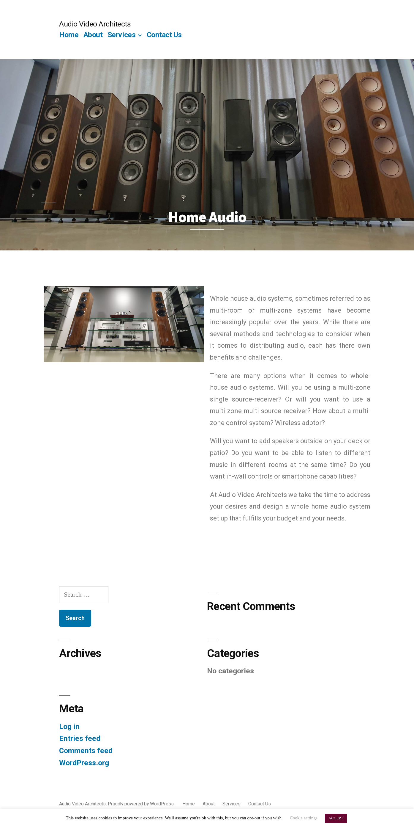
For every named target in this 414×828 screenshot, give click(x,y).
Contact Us (164, 34)
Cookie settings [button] (303, 818)
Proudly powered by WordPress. (142, 804)
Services (121, 34)
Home (68, 34)
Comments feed (86, 750)
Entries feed (79, 738)
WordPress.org (84, 762)
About (93, 34)
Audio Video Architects (95, 24)
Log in (69, 726)
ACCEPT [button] (335, 818)
